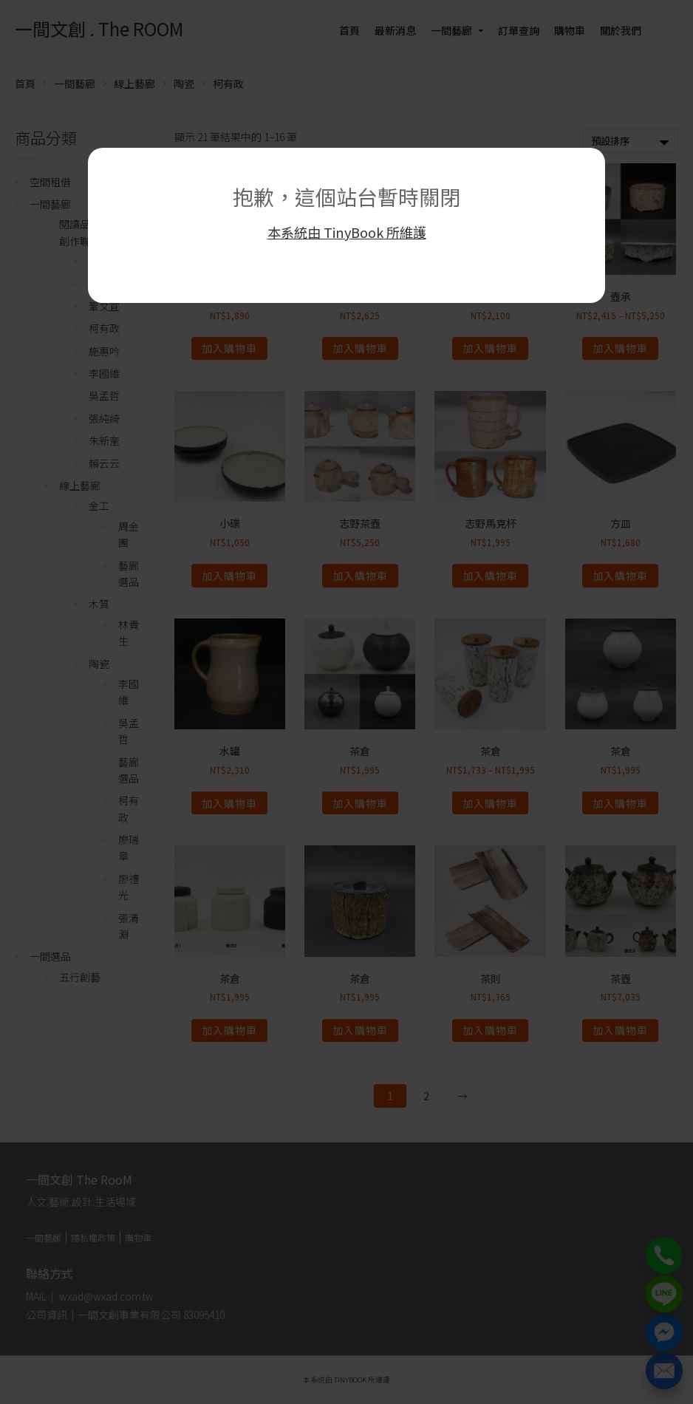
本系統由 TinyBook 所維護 (346, 232)
